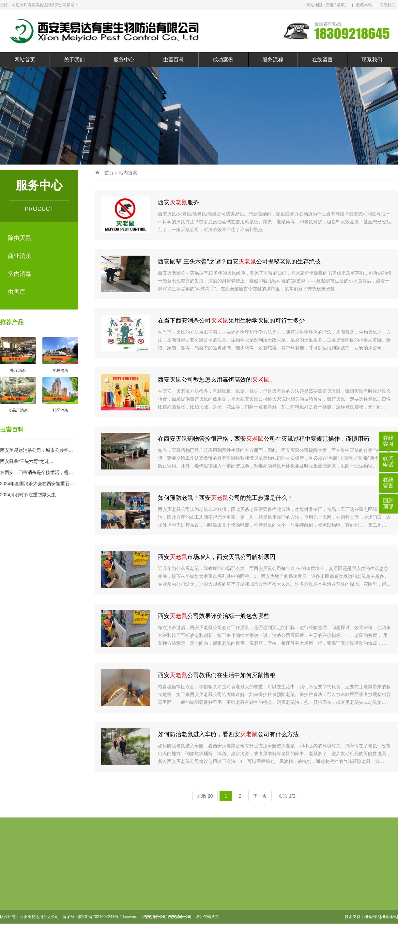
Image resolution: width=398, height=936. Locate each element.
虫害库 (16, 292)
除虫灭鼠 (19, 238)
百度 (330, 5)
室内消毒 (19, 274)
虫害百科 (173, 59)
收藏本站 (364, 5)
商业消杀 (19, 256)
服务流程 (272, 59)
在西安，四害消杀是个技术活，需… (36, 472)
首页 (109, 172)
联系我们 (387, 5)
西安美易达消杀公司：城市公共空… (36, 450)
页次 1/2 (287, 796)
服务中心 (124, 59)
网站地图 (314, 5)
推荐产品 (11, 322)
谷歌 (341, 5)
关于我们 (74, 59)
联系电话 (388, 462)
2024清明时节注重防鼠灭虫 (28, 494)
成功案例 (223, 59)
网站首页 (24, 59)
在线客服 (388, 441)
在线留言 (322, 59)
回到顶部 (388, 503)
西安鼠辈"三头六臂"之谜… (27, 461)
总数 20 (205, 796)
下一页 (260, 796)
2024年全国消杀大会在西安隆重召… (37, 483)
